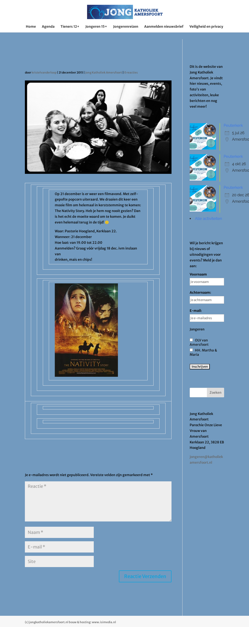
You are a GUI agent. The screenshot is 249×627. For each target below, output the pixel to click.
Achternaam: (207, 297)
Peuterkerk (233, 125)
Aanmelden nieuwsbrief (163, 27)
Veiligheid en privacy (206, 27)
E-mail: (207, 315)
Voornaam (207, 279)
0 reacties (131, 72)
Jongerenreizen (125, 27)
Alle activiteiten (208, 218)
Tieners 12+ (70, 27)
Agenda (48, 27)
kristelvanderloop (44, 72)
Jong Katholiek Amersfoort (103, 72)
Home (31, 27)
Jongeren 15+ (96, 27)
